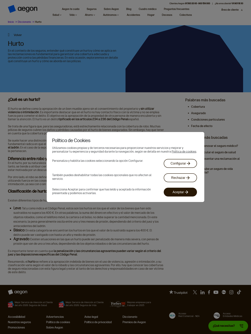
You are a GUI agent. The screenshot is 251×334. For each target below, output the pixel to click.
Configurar (180, 163)
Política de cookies (184, 151)
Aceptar (180, 192)
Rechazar (180, 178)
